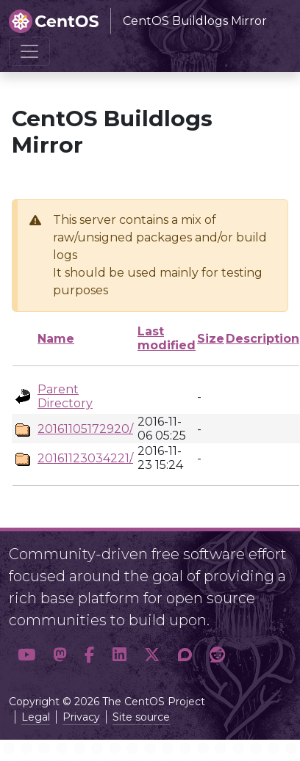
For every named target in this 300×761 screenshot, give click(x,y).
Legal (35, 717)
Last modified (167, 338)
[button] (26, 655)
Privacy (81, 717)
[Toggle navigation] (29, 51)
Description (262, 339)
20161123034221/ (85, 458)
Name (56, 339)
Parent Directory (65, 396)
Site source (141, 717)
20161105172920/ (85, 429)
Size (210, 339)
